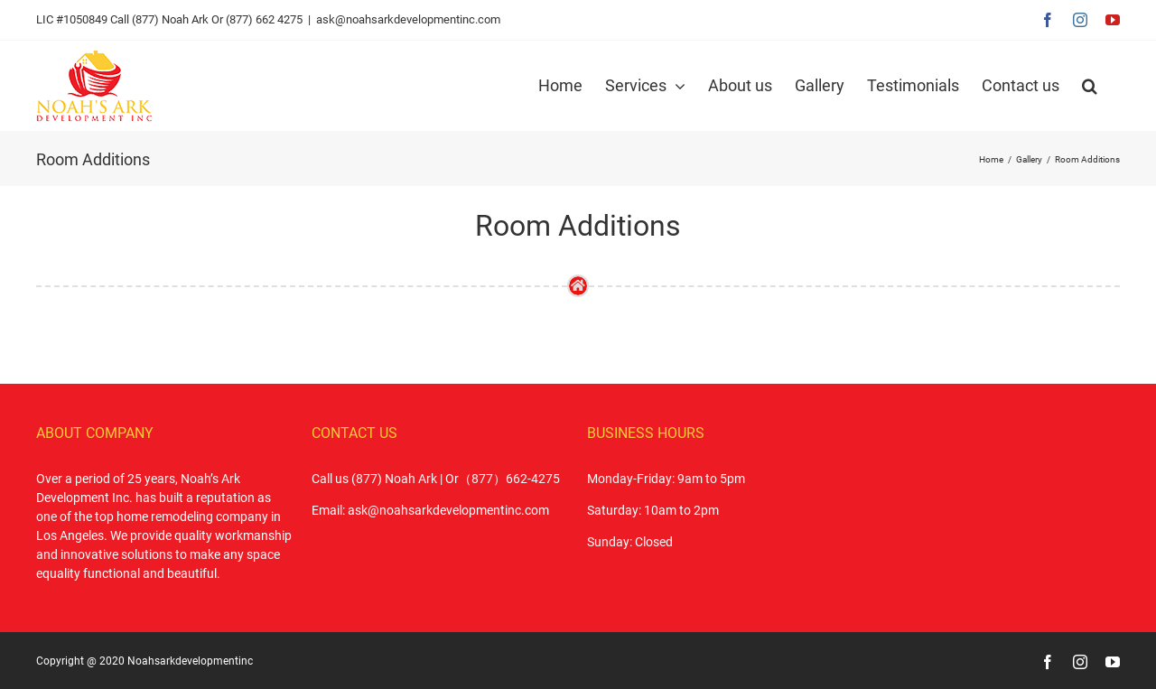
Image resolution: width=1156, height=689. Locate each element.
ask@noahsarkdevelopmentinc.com (408, 19)
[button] (1089, 86)
